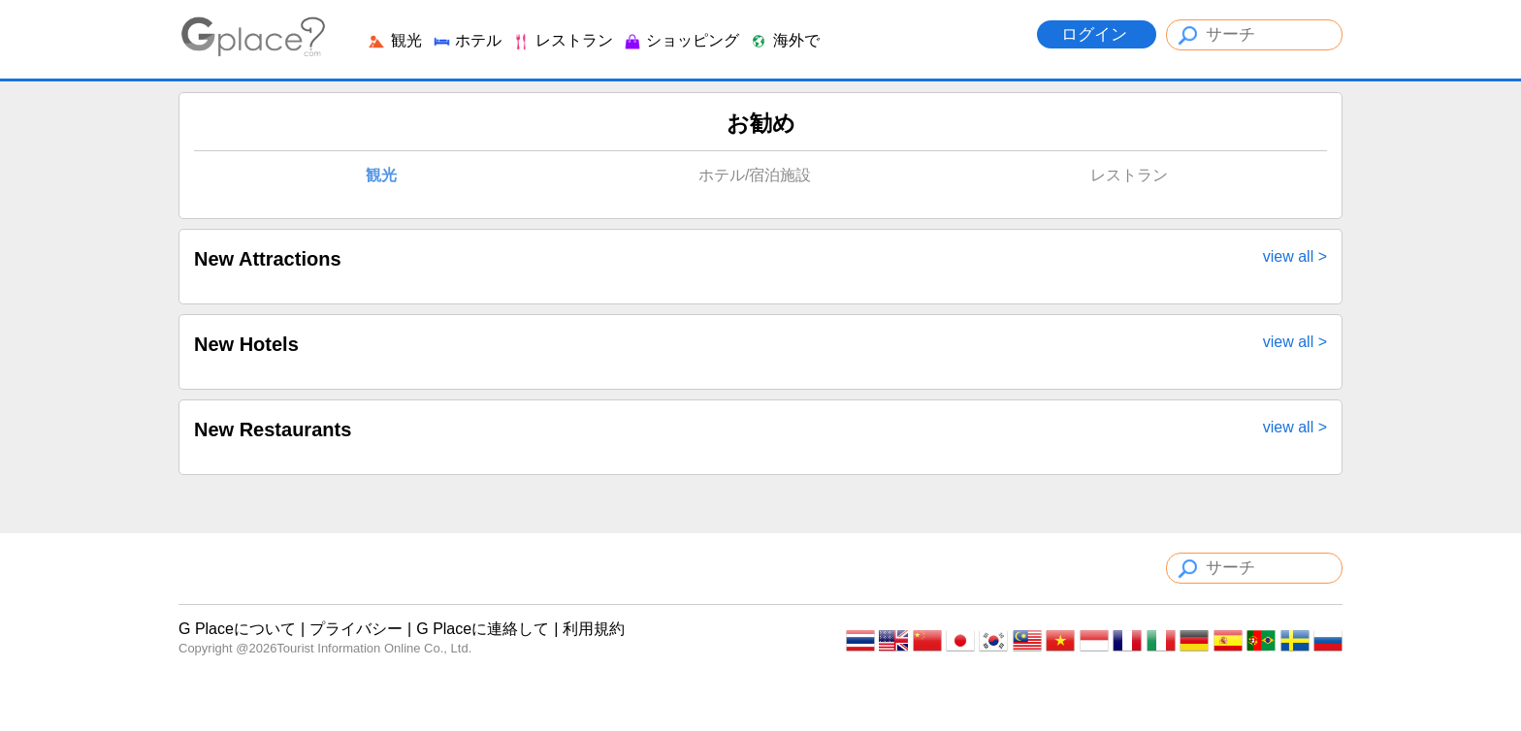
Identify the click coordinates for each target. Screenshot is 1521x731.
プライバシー (356, 628)
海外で (784, 40)
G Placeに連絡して (482, 628)
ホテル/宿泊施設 (754, 175)
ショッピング (681, 40)
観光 (394, 40)
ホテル (467, 40)
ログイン (1096, 34)
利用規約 (594, 628)
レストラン (561, 40)
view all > (1295, 257)
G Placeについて (237, 628)
